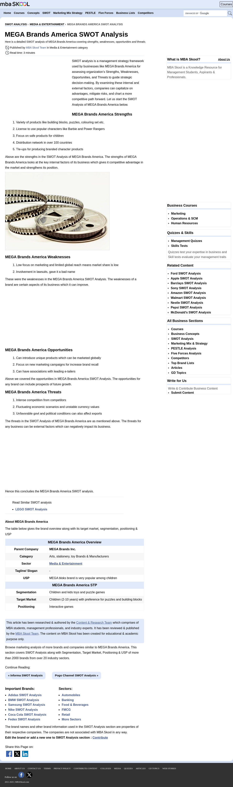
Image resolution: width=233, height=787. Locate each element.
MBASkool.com (22, 782)
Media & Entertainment (65, 563)
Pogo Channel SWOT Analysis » (76, 675)
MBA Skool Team (36, 47)
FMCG (66, 709)
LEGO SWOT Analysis (31, 509)
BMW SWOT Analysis (23, 700)
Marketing (178, 213)
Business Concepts (185, 333)
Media (117, 768)
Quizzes (128, 768)
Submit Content (182, 392)
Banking (68, 700)
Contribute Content (85, 768)
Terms (47, 768)
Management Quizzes (186, 240)
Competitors (180, 358)
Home (8, 768)
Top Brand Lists (182, 363)
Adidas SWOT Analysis (24, 695)
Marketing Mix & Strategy (189, 343)
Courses (226, 4)
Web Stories (169, 768)
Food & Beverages (75, 704)
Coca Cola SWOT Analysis (27, 714)
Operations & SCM (184, 218)
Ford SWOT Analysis (186, 273)
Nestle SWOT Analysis (187, 302)
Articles (176, 367)
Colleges (105, 768)
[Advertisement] (37, 85)
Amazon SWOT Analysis (188, 292)
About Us (224, 59)
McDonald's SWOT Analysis (191, 312)
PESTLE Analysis (183, 348)
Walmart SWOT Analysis (188, 297)
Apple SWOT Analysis (187, 278)
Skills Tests (179, 245)
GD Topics (178, 372)
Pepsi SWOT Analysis (186, 307)
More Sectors (71, 719)
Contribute (100, 737)
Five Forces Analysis (186, 353)
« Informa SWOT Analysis (25, 675)
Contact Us (34, 768)
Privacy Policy (62, 768)
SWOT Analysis (182, 338)
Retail (66, 714)
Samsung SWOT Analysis (26, 704)
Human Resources (184, 223)
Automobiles (71, 695)
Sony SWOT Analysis (186, 288)
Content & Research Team (94, 622)
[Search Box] (205, 13)
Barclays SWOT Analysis (189, 283)
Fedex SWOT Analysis (24, 719)
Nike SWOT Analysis (23, 709)
